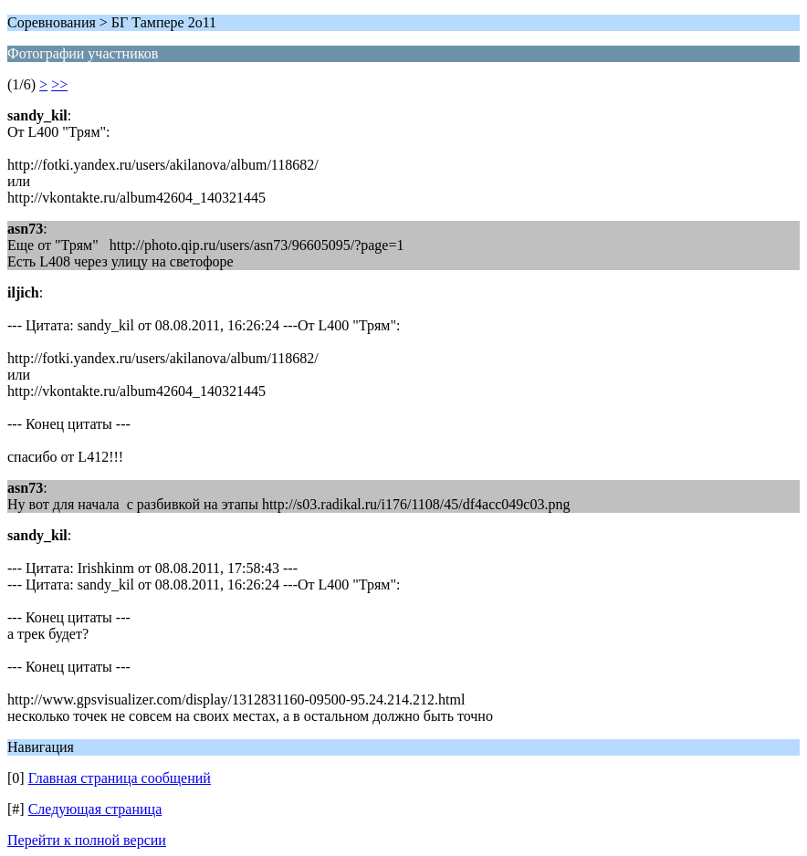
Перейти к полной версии (86, 840)
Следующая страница (95, 809)
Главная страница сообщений (119, 778)
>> (59, 84)
